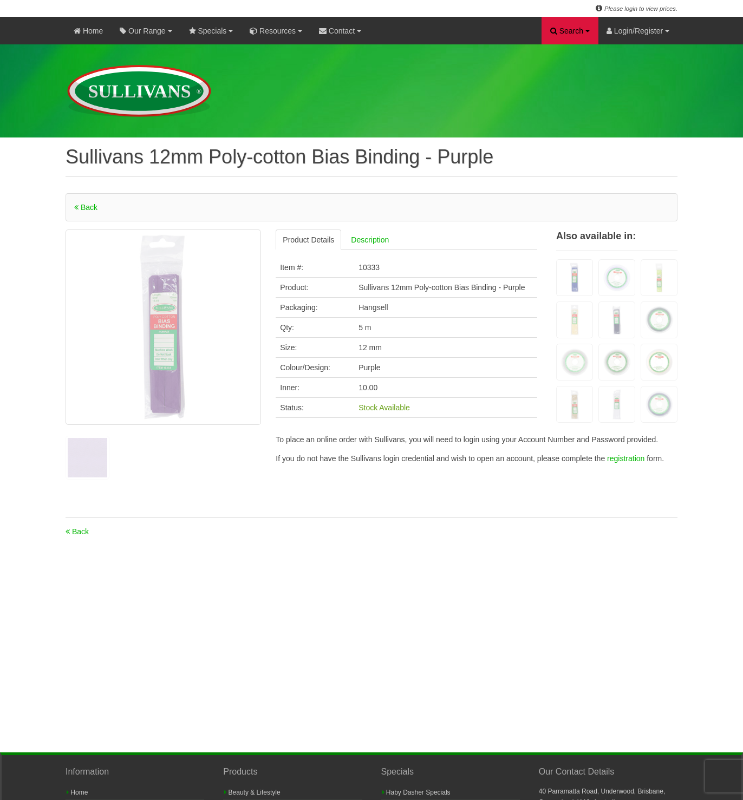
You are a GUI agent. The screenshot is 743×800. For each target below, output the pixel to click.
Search (570, 31)
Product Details (308, 239)
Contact (340, 31)
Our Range (146, 31)
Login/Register (638, 31)
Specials (211, 31)
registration (627, 458)
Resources (276, 31)
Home (88, 31)
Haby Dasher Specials (416, 792)
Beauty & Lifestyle (252, 792)
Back (85, 207)
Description (370, 239)
